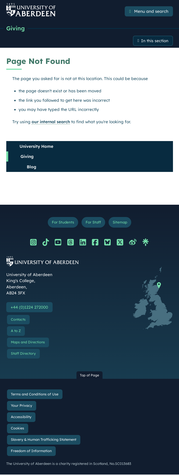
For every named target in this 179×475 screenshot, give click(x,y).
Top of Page (89, 375)
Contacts (18, 320)
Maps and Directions (28, 342)
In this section (154, 40)
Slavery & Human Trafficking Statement (43, 440)
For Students (62, 222)
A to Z (16, 331)
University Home (36, 146)
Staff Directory (23, 354)
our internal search (51, 121)
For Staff (93, 222)
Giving (15, 28)
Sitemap (120, 222)
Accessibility (21, 417)
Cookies (17, 428)
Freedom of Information (31, 451)
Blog (31, 166)
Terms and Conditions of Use (34, 394)
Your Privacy (21, 406)
